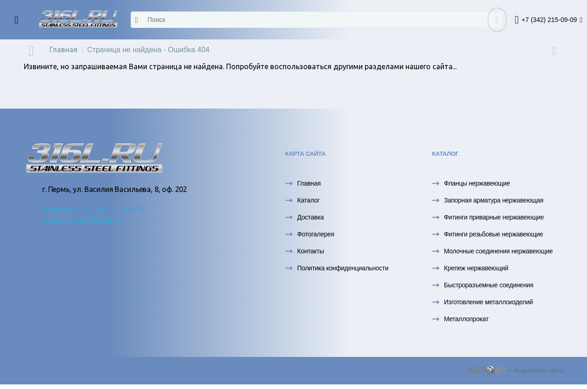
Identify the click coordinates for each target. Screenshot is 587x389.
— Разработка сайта (515, 370)
